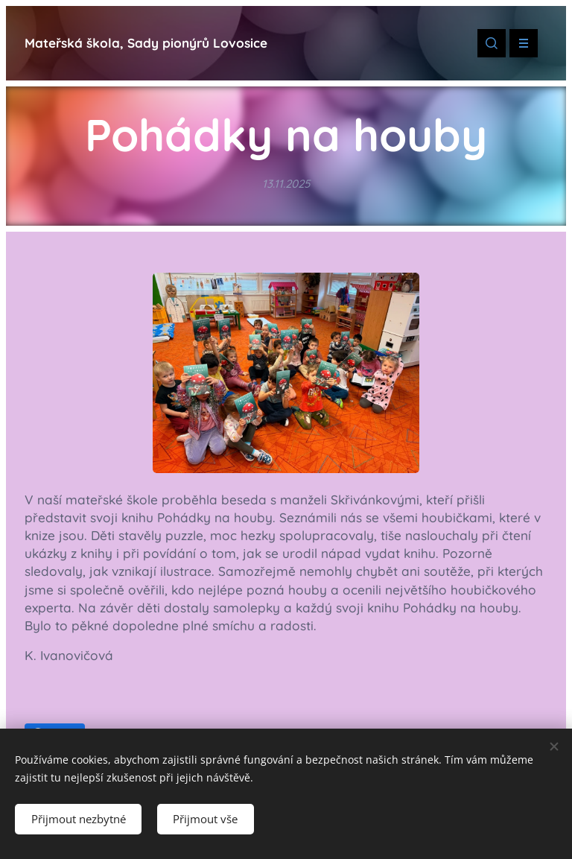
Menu (518, 43)
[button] (491, 43)
